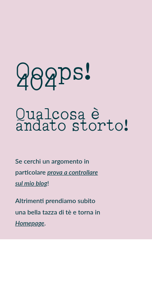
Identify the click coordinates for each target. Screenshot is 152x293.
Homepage (30, 223)
